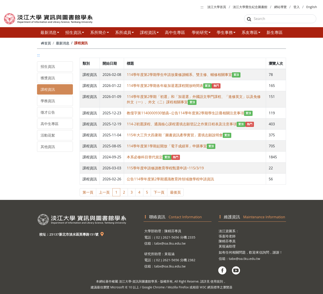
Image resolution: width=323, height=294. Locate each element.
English (311, 7)
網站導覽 (280, 7)
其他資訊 (48, 146)
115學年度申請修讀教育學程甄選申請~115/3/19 (165, 168)
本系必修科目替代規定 (145, 157)
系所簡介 (99, 32)
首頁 (46, 43)
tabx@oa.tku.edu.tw (170, 243)
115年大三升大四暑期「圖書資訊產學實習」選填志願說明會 (175, 135)
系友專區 (251, 32)
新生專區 (274, 32)
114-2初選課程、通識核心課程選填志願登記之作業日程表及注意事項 (182, 124)
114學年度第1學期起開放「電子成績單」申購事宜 (167, 146)
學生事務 (226, 32)
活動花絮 (48, 135)
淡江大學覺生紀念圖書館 (250, 7)
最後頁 (175, 192)
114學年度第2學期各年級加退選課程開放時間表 (165, 85)
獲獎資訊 (48, 77)
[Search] (280, 18)
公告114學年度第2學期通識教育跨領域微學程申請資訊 (170, 179)
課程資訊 (149, 32)
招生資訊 (74, 32)
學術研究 (201, 32)
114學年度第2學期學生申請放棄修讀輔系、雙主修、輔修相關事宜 (179, 74)
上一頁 (104, 192)
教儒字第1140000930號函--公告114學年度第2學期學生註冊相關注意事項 (185, 113)
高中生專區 (175, 32)
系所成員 (124, 32)
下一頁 (159, 192)
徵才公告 (48, 112)
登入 (296, 7)
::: (202, 6)
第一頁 (88, 192)
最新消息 (49, 32)
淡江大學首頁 (216, 7)
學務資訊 (48, 100)
